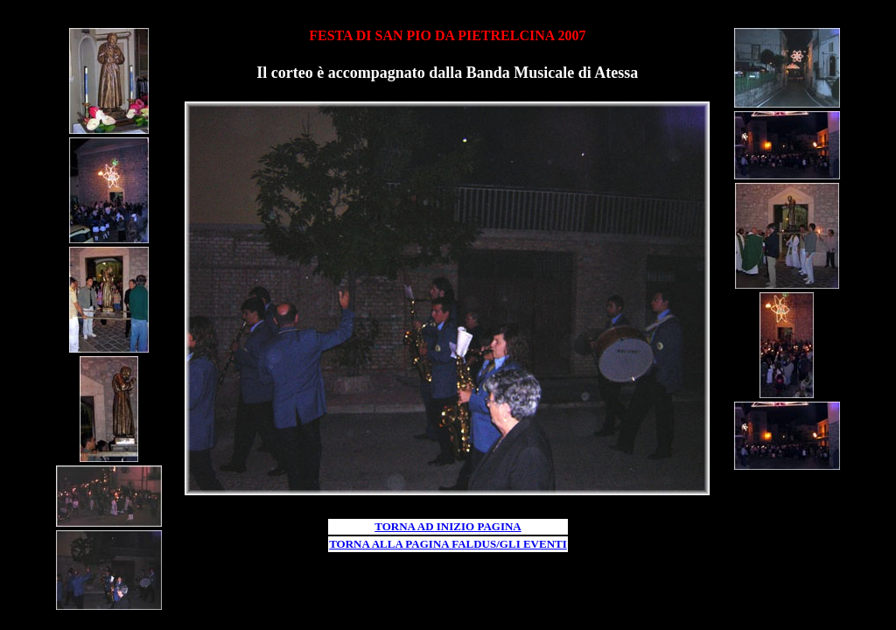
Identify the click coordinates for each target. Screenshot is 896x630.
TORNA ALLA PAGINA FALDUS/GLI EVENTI (448, 543)
